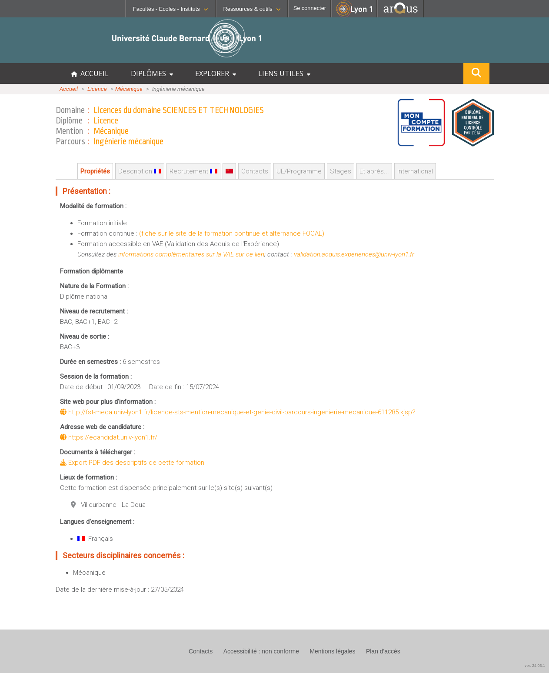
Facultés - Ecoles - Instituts (170, 9)
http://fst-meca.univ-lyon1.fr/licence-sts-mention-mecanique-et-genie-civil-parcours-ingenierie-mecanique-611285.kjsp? (238, 412)
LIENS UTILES (284, 73)
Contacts (254, 171)
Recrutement (193, 171)
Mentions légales (332, 651)
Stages (340, 171)
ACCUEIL (90, 73)
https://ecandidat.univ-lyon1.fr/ (108, 437)
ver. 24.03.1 (535, 665)
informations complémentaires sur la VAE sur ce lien (191, 254)
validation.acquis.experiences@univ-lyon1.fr (354, 254)
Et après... (374, 171)
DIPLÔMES (152, 73)
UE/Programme (299, 171)
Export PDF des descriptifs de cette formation (132, 462)
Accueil (69, 89)
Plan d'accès (383, 651)
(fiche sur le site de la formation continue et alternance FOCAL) (231, 233)
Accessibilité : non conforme (261, 651)
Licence (97, 89)
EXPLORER (215, 73)
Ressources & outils (251, 9)
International (415, 171)
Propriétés (95, 171)
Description (139, 171)
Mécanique (129, 89)
